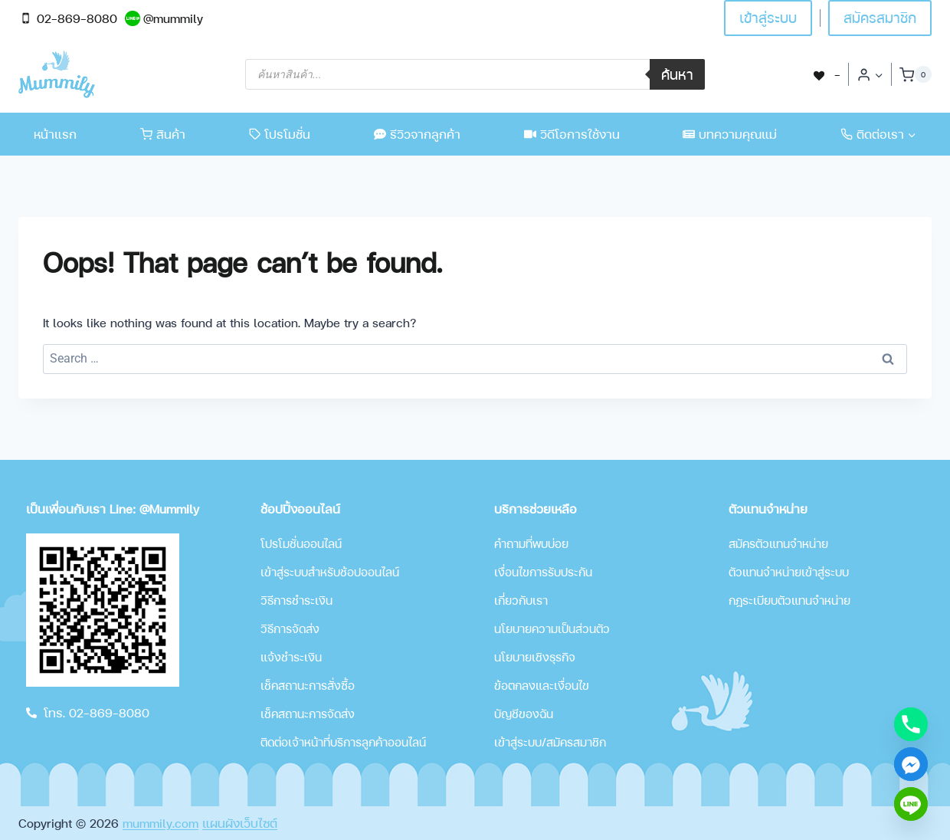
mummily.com (160, 823)
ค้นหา (677, 74)
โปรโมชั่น (280, 134)
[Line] (911, 804)
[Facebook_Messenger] (911, 764)
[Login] (870, 74)
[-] (825, 74)
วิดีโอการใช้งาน (572, 134)
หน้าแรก (55, 134)
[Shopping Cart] (915, 74)
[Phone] (911, 724)
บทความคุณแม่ (730, 134)
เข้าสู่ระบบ (768, 17)
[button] (878, 75)
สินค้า (162, 134)
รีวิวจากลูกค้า (417, 134)
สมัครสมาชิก (880, 17)
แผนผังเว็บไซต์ (239, 823)
